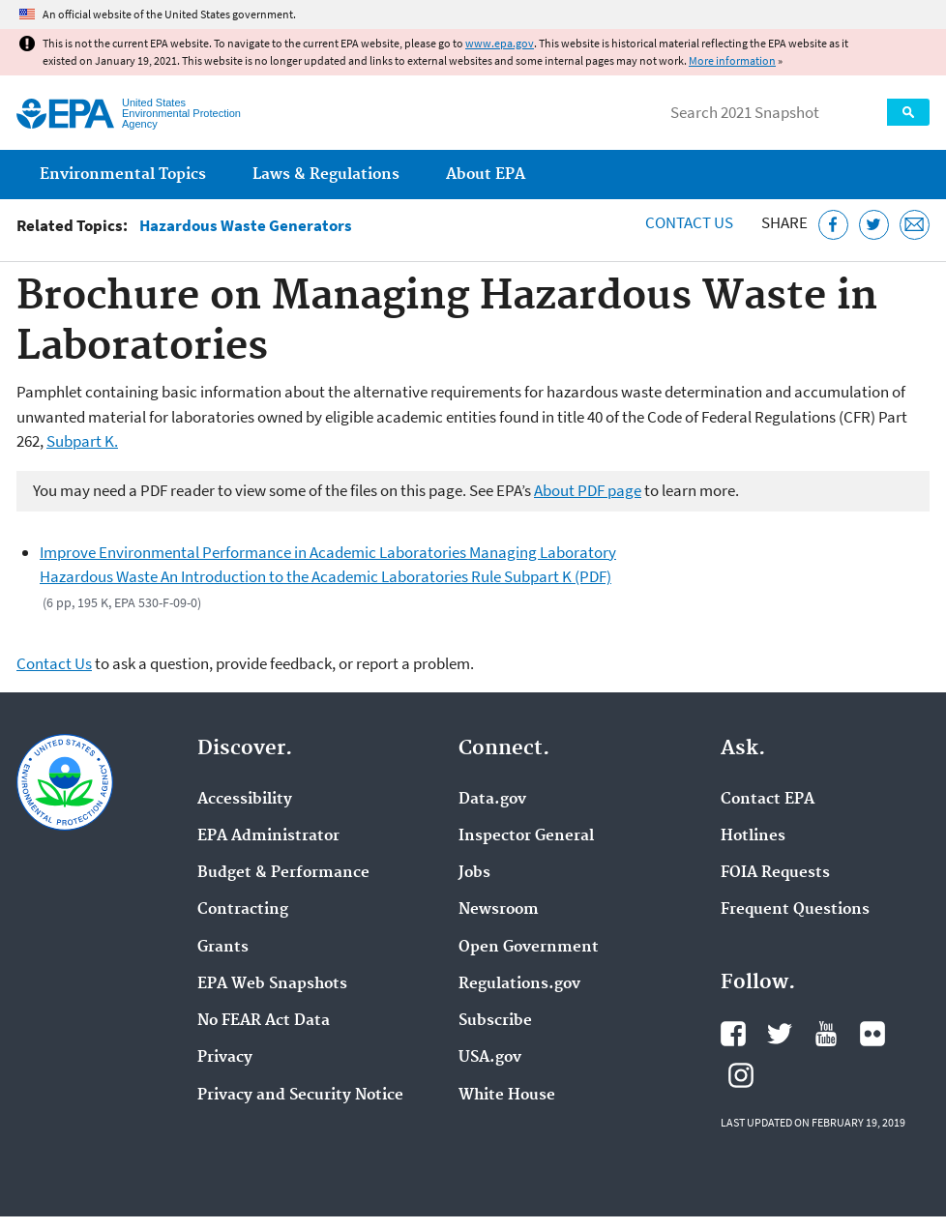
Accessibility (244, 799)
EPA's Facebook (733, 1033)
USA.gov (489, 1058)
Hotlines (753, 836)
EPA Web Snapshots (272, 984)
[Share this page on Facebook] (833, 225)
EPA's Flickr (872, 1033)
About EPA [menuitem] (485, 174)
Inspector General (526, 836)
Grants (223, 947)
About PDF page (587, 490)
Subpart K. (82, 441)
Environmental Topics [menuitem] (123, 174)
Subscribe (495, 1021)
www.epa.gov (499, 43)
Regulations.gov (519, 984)
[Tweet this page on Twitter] (874, 225)
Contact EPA (767, 799)
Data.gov (492, 799)
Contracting (242, 910)
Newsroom (498, 910)
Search (908, 112)
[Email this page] (915, 225)
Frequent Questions (795, 910)
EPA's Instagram (741, 1075)
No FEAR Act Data (263, 1021)
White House (506, 1095)
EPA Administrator (268, 836)
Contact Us (689, 222)
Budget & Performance (283, 873)
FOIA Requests (775, 873)
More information (732, 60)
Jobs (474, 873)
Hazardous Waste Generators (245, 226)
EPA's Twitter (779, 1033)
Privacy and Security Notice (300, 1095)
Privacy (224, 1058)
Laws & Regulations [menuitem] (325, 174)
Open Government (528, 947)
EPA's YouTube (826, 1033)
